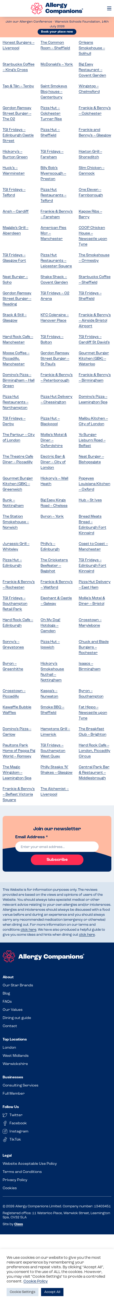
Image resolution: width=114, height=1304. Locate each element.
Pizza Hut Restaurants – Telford (53, 195)
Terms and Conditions (22, 1172)
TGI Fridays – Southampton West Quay (53, 750)
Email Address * (31, 837)
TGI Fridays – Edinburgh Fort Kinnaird (92, 565)
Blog (6, 994)
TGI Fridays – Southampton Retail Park (15, 603)
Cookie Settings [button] (22, 1292)
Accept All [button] (52, 1292)
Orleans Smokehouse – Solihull (92, 48)
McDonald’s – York (57, 64)
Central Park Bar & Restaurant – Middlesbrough (94, 772)
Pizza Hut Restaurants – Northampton (15, 402)
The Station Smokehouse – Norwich (16, 522)
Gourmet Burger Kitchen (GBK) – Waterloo (94, 358)
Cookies (10, 1188)
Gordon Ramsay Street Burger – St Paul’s (55, 358)
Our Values (13, 1010)
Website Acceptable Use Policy (30, 1164)
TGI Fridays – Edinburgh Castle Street (18, 135)
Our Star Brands (18, 985)
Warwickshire (15, 1064)
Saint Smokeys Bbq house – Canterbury (54, 91)
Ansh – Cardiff (16, 212)
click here (28, 930)
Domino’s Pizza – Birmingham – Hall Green (18, 380)
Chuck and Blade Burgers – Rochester (94, 647)
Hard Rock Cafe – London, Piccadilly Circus (94, 750)
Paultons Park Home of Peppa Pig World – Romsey (19, 750)
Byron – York (52, 517)
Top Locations (15, 1040)
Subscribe (57, 860)
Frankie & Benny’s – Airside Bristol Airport (95, 320)
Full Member (14, 1094)
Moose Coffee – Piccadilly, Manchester (16, 358)
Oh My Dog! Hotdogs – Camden (50, 625)
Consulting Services (20, 1086)
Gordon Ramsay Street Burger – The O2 (17, 113)
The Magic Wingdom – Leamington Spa (17, 772)
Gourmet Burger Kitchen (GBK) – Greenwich (18, 484)
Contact (10, 1026)
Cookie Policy (35, 1282)
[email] (57, 846)
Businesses (13, 1077)
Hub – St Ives (90, 500)
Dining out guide (17, 1018)
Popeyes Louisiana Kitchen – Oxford (94, 484)
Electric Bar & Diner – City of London (53, 462)
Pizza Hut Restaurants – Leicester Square (56, 260)
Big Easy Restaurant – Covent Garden (92, 70)
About (8, 977)
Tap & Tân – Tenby (18, 86)
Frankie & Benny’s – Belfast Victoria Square (19, 794)
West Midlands (16, 1056)
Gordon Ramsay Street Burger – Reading (17, 298)
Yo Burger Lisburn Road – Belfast (92, 440)
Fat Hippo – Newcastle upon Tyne (93, 712)
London (9, 1048)
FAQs (7, 1002)
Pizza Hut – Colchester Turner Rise (51, 113)
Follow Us (11, 1107)
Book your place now (57, 31)
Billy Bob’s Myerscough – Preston (53, 173)
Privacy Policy (15, 1180)
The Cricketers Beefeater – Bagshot (54, 565)
